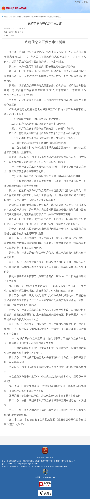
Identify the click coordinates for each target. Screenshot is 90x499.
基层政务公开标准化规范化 (42, 17)
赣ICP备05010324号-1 (9, 464)
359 (12, 35)
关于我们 (49, 457)
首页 (21, 17)
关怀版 (85, 2)
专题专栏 (27, 17)
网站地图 (40, 457)
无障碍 (77, 2)
